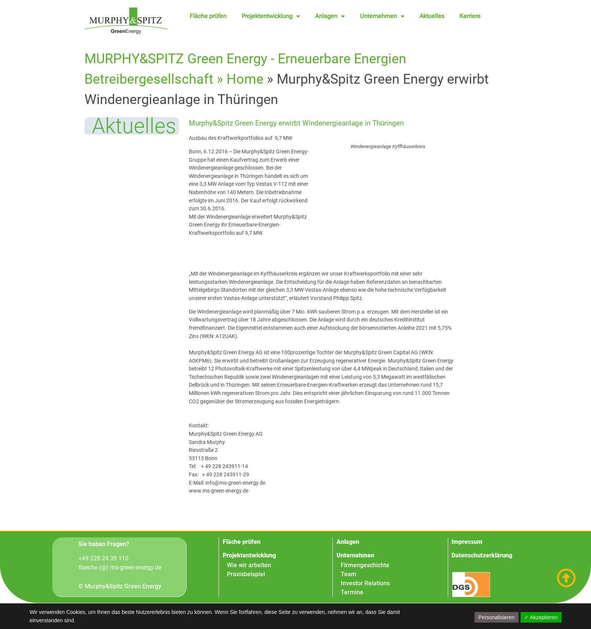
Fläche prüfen (208, 16)
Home (245, 79)
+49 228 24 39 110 (103, 558)
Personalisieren (496, 617)
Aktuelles (432, 16)
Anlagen (330, 16)
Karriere (470, 16)
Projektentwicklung (271, 16)
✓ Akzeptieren (541, 617)
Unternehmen (382, 16)
